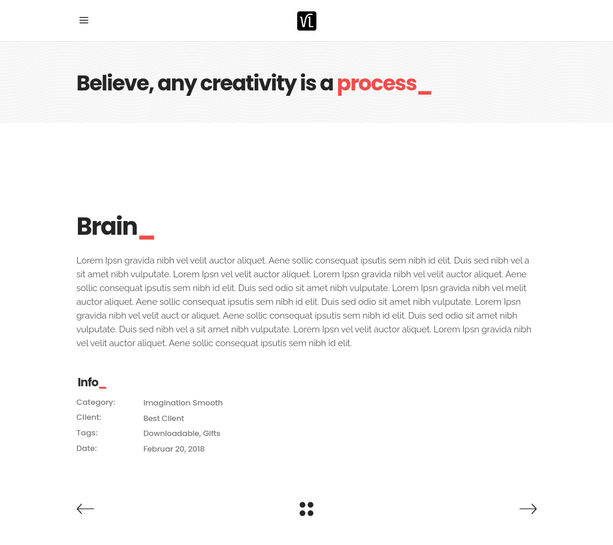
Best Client (163, 418)
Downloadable (171, 433)
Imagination (167, 402)
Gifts (212, 433)
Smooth (207, 402)
